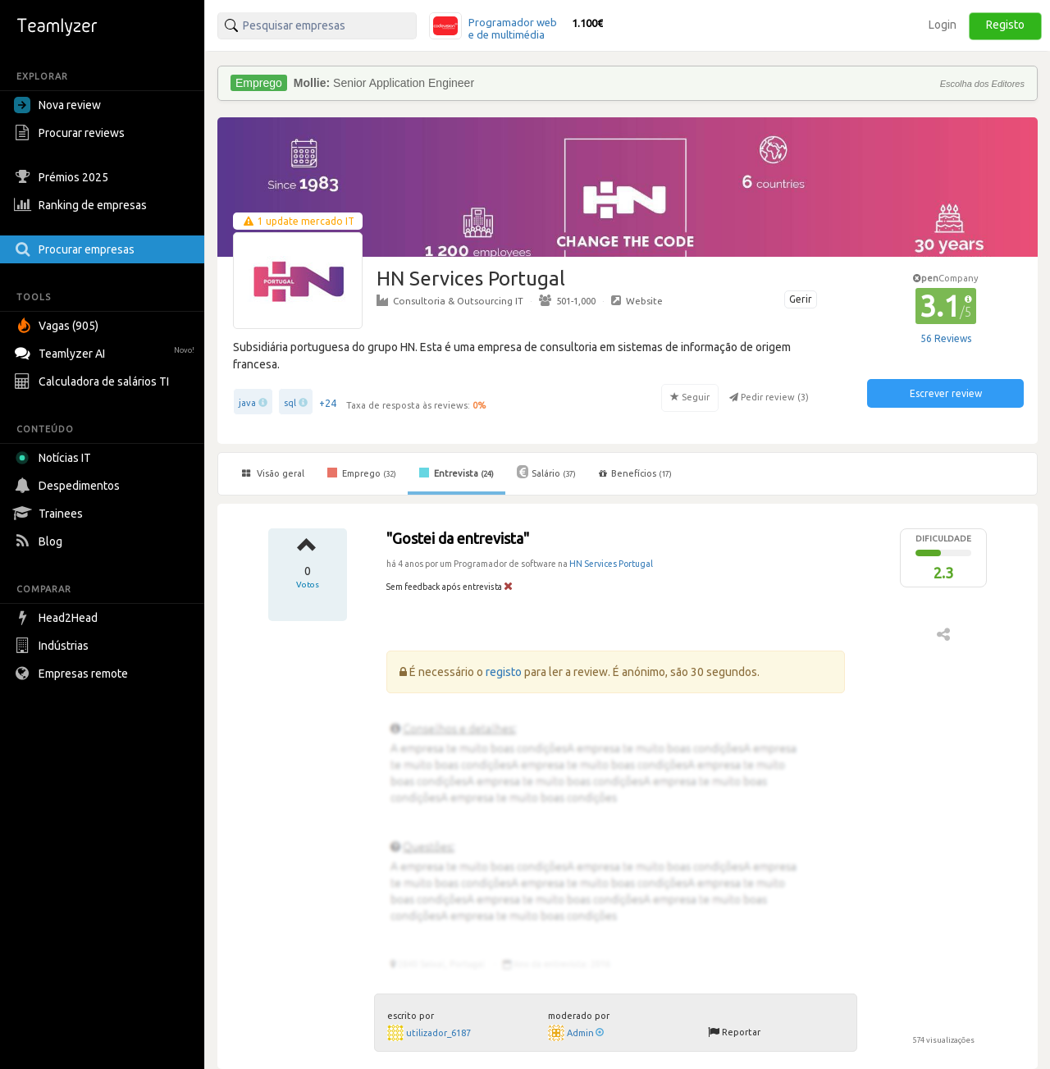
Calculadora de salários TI (93, 381)
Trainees (50, 513)
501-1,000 (567, 300)
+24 (327, 403)
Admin (585, 1033)
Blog (40, 541)
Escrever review (946, 393)
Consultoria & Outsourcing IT (450, 300)
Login (942, 24)
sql (290, 403)
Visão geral (273, 473)
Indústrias (53, 645)
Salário (546, 471)
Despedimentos (69, 485)
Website (637, 300)
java (247, 403)
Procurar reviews (71, 132)
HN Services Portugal (611, 564)
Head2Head (58, 617)
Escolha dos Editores (982, 84)
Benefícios (635, 473)
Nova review (57, 105)
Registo (1005, 24)
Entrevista (456, 472)
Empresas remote (73, 673)
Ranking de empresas (82, 205)
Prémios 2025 (63, 177)
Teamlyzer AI (106, 351)
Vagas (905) (58, 326)
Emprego (361, 472)
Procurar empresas (76, 249)
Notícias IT (55, 457)
